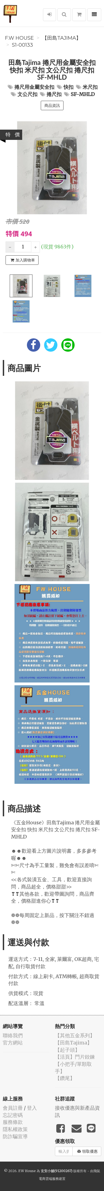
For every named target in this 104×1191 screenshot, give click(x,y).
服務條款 (13, 1122)
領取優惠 (87, 1151)
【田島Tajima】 (61, 38)
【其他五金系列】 (75, 1035)
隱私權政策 (15, 1129)
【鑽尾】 (65, 1078)
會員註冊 (13, 1108)
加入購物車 (23, 260)
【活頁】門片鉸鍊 (75, 1057)
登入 (32, 1108)
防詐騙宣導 (15, 1136)
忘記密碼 (13, 1115)
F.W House (19, 38)
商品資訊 (52, 105)
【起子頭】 (67, 1050)
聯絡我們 (13, 1035)
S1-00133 (22, 45)
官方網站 (13, 1042)
